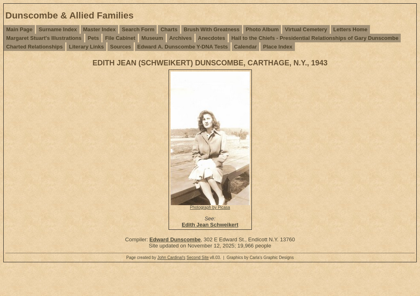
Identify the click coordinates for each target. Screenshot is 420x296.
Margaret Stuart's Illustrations (44, 38)
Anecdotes (211, 38)
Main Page (19, 29)
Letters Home (350, 29)
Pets (93, 38)
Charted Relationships (34, 47)
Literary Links (86, 47)
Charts (168, 29)
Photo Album (262, 29)
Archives (180, 38)
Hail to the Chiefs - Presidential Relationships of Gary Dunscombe (314, 38)
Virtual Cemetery (306, 29)
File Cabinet (120, 38)
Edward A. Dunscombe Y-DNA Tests (182, 47)
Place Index (277, 47)
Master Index (99, 29)
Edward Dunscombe (175, 239)
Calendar (245, 47)
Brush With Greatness (212, 29)
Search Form (138, 29)
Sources (120, 47)
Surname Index (58, 29)
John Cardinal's (171, 257)
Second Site (198, 257)
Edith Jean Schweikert (210, 225)
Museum (152, 38)
